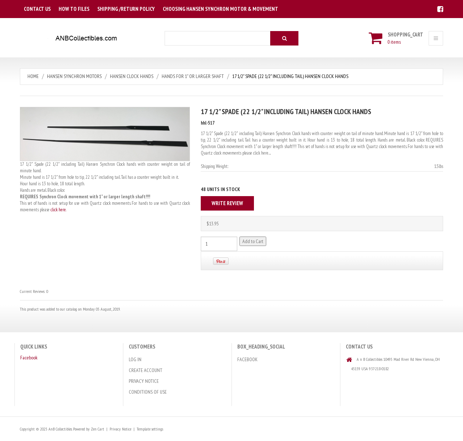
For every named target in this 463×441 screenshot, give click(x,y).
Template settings (150, 429)
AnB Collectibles (60, 429)
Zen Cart (97, 429)
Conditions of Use (148, 392)
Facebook (29, 357)
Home (33, 76)
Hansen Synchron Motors (74, 76)
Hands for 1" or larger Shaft (193, 76)
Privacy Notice (144, 381)
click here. (58, 210)
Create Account (145, 370)
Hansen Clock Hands (131, 76)
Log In (135, 359)
